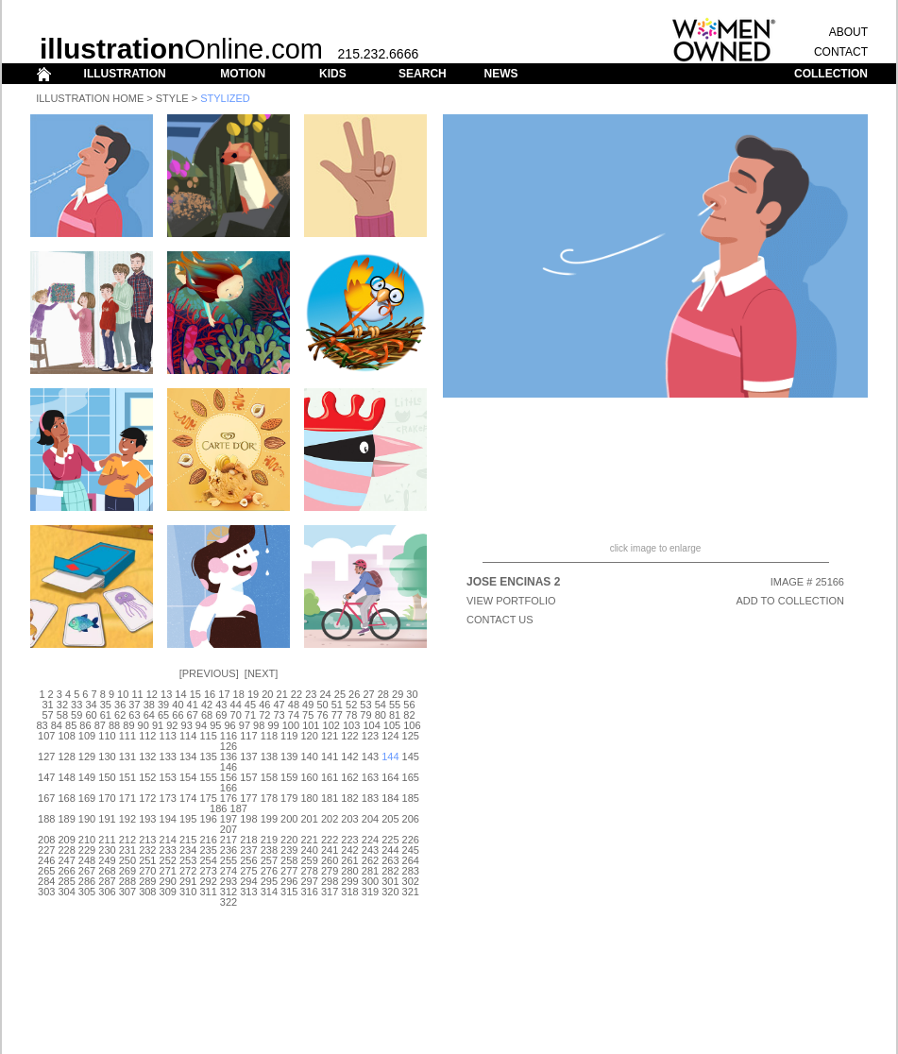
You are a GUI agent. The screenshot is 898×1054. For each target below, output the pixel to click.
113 (168, 735)
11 (137, 694)
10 (122, 694)
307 (127, 891)
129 (86, 756)
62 (120, 715)
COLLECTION (831, 73)
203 (349, 818)
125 (410, 735)
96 (229, 725)
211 (106, 839)
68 (206, 715)
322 (228, 902)
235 (207, 850)
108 (66, 735)
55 (394, 704)
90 (143, 725)
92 (172, 725)
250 (127, 860)
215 (187, 839)
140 (309, 756)
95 (215, 725)
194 (168, 818)
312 (228, 891)
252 (168, 860)
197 (228, 818)
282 (389, 870)
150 (106, 777)
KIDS (333, 73)
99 (273, 725)
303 (46, 891)
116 (228, 735)
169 (86, 798)
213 (147, 839)
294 (248, 881)
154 (187, 777)
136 (228, 756)
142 (349, 756)
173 (168, 798)
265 (46, 870)
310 (187, 891)
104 (371, 725)
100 (290, 725)
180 (309, 798)
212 (127, 839)
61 (105, 715)
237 (248, 850)
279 (329, 870)
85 (70, 725)
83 (41, 725)
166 (228, 787)
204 (370, 818)
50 (322, 704)
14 (180, 694)
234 (187, 850)
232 (147, 850)
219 (269, 839)
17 (223, 694)
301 (389, 881)
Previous (209, 673)
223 (349, 839)
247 (66, 860)
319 (370, 891)
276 (269, 870)
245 (410, 850)
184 (389, 798)
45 (250, 704)
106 (411, 725)
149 (86, 777)
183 (370, 798)
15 (195, 694)
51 (337, 704)
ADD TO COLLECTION (790, 600)
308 (147, 891)
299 (349, 881)
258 (288, 860)
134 (187, 756)
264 (410, 860)
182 (349, 798)
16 (209, 694)
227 (46, 850)
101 (310, 725)
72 (264, 715)
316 (309, 891)
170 (106, 798)
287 (106, 881)
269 (127, 870)
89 (128, 725)
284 (46, 881)
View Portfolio (511, 600)
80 (380, 715)
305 (86, 891)
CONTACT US (500, 619)
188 (46, 818)
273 (207, 870)
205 (389, 818)
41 (192, 704)
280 (349, 870)
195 (187, 818)
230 (106, 850)
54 (380, 704)
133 (168, 756)
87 (100, 725)
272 (187, 870)
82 (409, 715)
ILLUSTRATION (125, 73)
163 (370, 777)
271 (168, 870)
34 (90, 704)
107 (46, 735)
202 (329, 818)
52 (351, 704)
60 (90, 715)
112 (147, 735)
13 (166, 694)
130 (106, 756)
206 (410, 818)
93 (187, 725)
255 (228, 860)
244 (389, 850)
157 (248, 777)
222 (329, 839)
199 (269, 818)
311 (207, 891)
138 (269, 756)
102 (331, 725)
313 (248, 891)
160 (309, 777)
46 (264, 704)
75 (307, 715)
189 (66, 818)
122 (349, 735)
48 (293, 704)
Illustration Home (90, 98)
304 (66, 891)
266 (66, 870)
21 (282, 694)
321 (410, 891)
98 (258, 725)
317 (329, 891)
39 (163, 704)
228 (66, 850)
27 (368, 694)
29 (397, 694)
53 (365, 704)
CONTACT (841, 52)
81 (394, 715)
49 (307, 704)
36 (120, 704)
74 (293, 715)
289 (147, 881)
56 (409, 704)
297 (309, 881)
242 (349, 850)
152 (147, 777)
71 (250, 715)
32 (62, 704)
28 (383, 694)
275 (248, 870)
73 (278, 715)
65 (163, 715)
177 (248, 798)
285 (66, 881)
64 (149, 715)
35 (105, 704)
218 (248, 839)
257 (269, 860)
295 (269, 881)
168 (66, 798)
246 (46, 860)
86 (85, 725)
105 (391, 725)
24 (324, 694)
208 (46, 839)
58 (62, 715)
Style (172, 98)
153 (168, 777)
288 (127, 881)
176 (228, 798)
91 (157, 725)
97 (244, 725)
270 (147, 870)
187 (238, 808)
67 (192, 715)
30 (411, 694)
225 (389, 839)
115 (207, 735)
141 (329, 756)
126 (228, 746)
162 (349, 777)
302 (410, 881)
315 (288, 891)
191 (106, 818)
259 (309, 860)
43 (221, 704)
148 (66, 777)
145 (410, 756)
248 (86, 860)
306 (106, 891)
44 (236, 704)
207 (228, 829)
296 (288, 881)
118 (269, 735)
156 (228, 777)
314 (269, 891)
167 (46, 798)
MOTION (242, 73)
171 (127, 798)
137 (248, 756)
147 (46, 777)
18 (239, 694)
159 (288, 777)
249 (106, 860)
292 (207, 881)
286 (86, 881)
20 (267, 694)
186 (218, 808)
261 (349, 860)
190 (86, 818)
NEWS (500, 73)
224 (370, 839)
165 (410, 777)
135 (207, 756)
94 (201, 725)
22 (296, 694)
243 (370, 850)
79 (365, 715)
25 (340, 694)
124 (389, 735)
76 (322, 715)
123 (370, 735)
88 (114, 725)
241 (329, 850)
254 (207, 860)
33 (76, 704)
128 (66, 756)
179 (288, 798)
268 (106, 870)
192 (127, 818)
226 (410, 839)
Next (261, 673)
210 (86, 839)
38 (149, 704)
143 (370, 756)
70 (236, 715)
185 (410, 798)
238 (269, 850)
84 (56, 725)
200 (288, 818)
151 (127, 777)
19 (253, 694)
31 (47, 704)
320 (389, 891)
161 (329, 777)
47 (278, 704)
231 (127, 850)
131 (127, 756)
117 (248, 735)
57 (47, 715)
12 (152, 694)
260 (329, 860)
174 (187, 798)
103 (351, 725)
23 (310, 694)
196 (207, 818)
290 (168, 881)
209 (66, 839)
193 (147, 818)
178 (269, 798)
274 (228, 870)
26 (354, 694)
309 (168, 891)
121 (329, 735)
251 (147, 860)
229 (86, 850)
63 (134, 715)
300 (370, 881)
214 (168, 839)
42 (206, 704)
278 (309, 870)
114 (187, 735)
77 (337, 715)
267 (86, 870)
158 (269, 777)
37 (134, 704)
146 (228, 767)
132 (147, 756)
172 (147, 798)
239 (288, 850)
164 (389, 777)
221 (309, 839)
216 (207, 839)
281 (370, 870)
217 (228, 839)
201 (309, 818)
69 (221, 715)
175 (207, 798)
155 (207, 777)
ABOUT (848, 32)
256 (248, 860)
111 (127, 735)
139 (288, 756)
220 (288, 839)
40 (177, 704)
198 (248, 818)
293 (228, 881)
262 (370, 860)
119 (288, 735)
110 (106, 735)
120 (309, 735)
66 (177, 715)
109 (86, 735)
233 (168, 850)
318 (349, 891)
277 (288, 870)
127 (46, 756)
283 (410, 870)
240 (309, 850)
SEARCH (422, 73)
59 (76, 715)
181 (329, 798)
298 (329, 881)
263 (389, 860)
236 (228, 850)
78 (351, 715)
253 (187, 860)
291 (187, 881)
